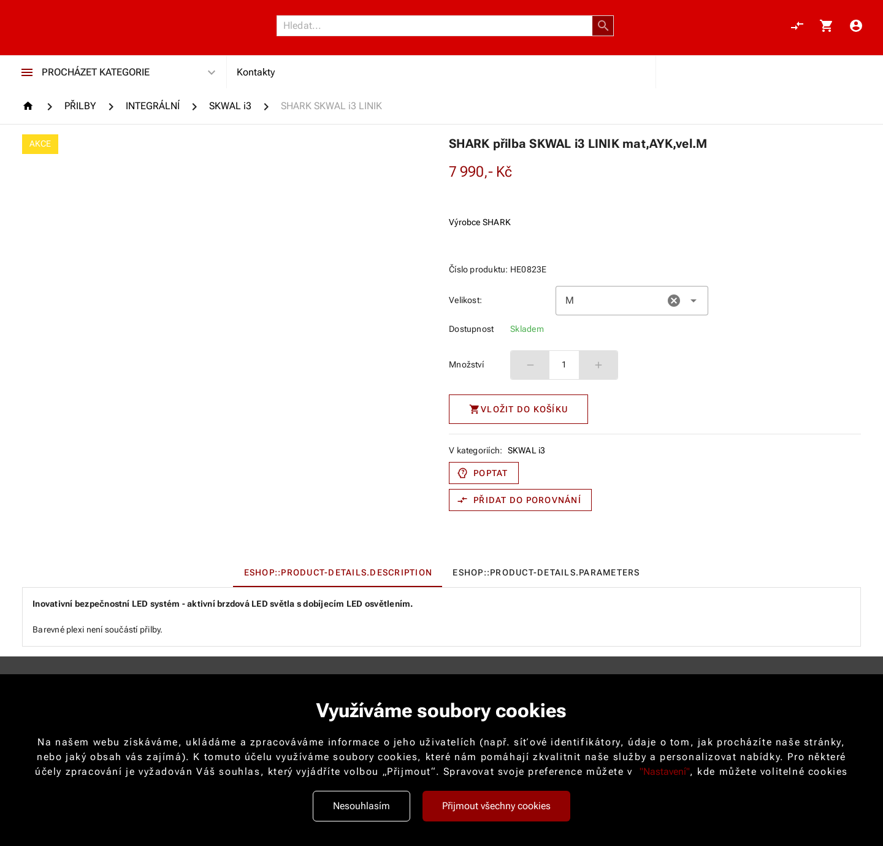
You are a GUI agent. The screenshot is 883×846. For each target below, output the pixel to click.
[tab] (337, 572)
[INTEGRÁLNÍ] (153, 106)
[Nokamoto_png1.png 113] (81, 25)
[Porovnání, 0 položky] (797, 25)
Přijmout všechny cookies (496, 806)
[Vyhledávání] (437, 26)
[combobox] (632, 300)
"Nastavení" (665, 771)
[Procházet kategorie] (27, 72)
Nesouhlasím (361, 806)
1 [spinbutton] (564, 364)
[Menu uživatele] (856, 25)
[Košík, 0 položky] (826, 25)
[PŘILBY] (80, 106)
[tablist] (441, 572)
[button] (603, 25)
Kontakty (256, 72)
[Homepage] (30, 106)
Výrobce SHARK (480, 222)
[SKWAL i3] (230, 106)
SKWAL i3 (527, 450)
